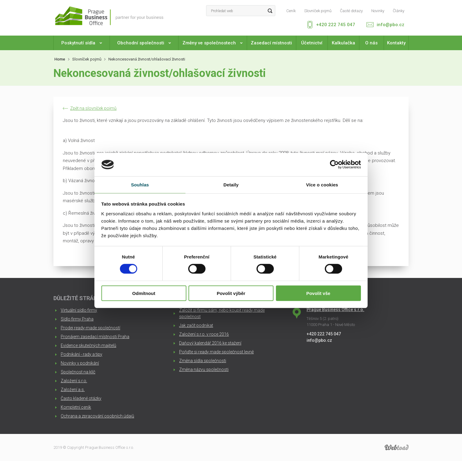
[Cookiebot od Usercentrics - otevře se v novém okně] (334, 164)
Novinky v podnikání (80, 363)
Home (59, 59)
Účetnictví (311, 43)
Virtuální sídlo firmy (79, 310)
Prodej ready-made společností (90, 327)
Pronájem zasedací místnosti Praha (95, 336)
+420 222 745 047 (335, 24)
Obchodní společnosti (144, 43)
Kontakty (396, 43)
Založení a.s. (73, 389)
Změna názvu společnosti (204, 369)
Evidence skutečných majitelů (88, 345)
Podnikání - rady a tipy (81, 354)
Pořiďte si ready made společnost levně (216, 351)
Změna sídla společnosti (202, 360)
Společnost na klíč (78, 371)
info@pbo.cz (390, 24)
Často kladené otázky (81, 398)
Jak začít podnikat (196, 325)
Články (398, 11)
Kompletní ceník (76, 407)
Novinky (377, 11)
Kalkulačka (343, 43)
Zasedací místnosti (271, 43)
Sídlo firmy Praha (77, 319)
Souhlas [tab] (140, 184)
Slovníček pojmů (317, 11)
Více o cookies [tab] (322, 184)
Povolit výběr (231, 293)
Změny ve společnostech (212, 43)
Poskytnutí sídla (81, 43)
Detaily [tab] (231, 184)
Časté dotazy (351, 11)
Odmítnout (143, 293)
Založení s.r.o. (74, 380)
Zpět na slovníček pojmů (93, 108)
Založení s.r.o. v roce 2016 (204, 334)
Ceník (291, 11)
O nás (371, 43)
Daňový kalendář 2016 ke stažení (210, 343)
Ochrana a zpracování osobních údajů (97, 416)
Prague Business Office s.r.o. (335, 309)
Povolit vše (318, 293)
